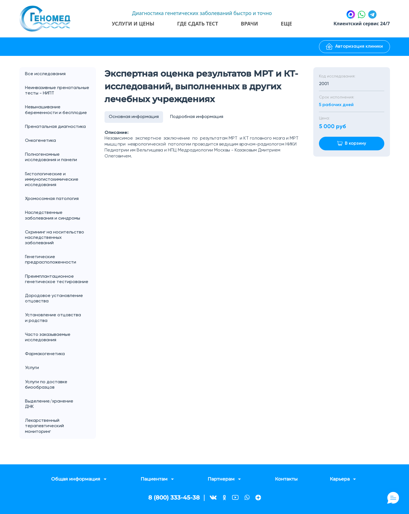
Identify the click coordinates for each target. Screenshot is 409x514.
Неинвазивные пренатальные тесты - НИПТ (57, 91)
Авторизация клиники (354, 46)
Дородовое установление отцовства (54, 299)
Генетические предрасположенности (50, 260)
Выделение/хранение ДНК (60, 404)
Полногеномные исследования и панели (60, 157)
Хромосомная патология (52, 199)
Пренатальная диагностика (55, 127)
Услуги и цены (133, 23)
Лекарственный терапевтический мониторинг (44, 426)
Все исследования (45, 74)
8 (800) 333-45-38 (174, 497)
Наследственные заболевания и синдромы (52, 215)
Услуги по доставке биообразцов (46, 385)
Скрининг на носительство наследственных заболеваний (54, 237)
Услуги (60, 368)
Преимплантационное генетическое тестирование (56, 279)
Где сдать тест (197, 23)
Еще (286, 23)
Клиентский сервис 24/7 (361, 23)
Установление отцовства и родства (60, 318)
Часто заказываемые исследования (47, 337)
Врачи (249, 23)
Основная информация (134, 117)
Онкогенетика (60, 141)
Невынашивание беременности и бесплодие (56, 110)
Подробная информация (196, 117)
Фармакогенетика (45, 354)
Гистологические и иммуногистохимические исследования (51, 179)
